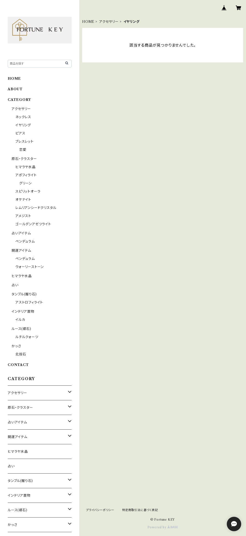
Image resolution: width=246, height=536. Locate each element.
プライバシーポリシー (100, 510)
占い (15, 285)
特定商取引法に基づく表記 (140, 510)
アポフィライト (26, 175)
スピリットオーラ (27, 191)
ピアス (20, 133)
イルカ (20, 319)
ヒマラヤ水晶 (25, 167)
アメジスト (23, 216)
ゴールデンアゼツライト (33, 224)
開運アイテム (21, 250)
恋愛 (22, 149)
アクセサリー (109, 21)
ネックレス (23, 117)
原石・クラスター (24, 159)
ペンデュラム (25, 241)
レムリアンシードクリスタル (35, 208)
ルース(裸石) (21, 329)
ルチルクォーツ (26, 337)
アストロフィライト (29, 302)
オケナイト (23, 199)
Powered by (163, 527)
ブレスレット (24, 141)
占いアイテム (21, 233)
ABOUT (15, 89)
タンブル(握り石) (24, 294)
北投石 (20, 354)
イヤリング (23, 125)
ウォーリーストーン (29, 267)
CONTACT (18, 365)
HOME (88, 21)
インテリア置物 (23, 311)
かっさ (16, 346)
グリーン (25, 183)
